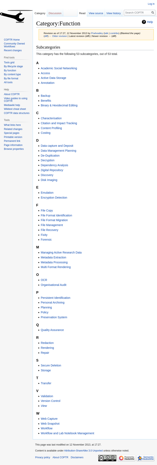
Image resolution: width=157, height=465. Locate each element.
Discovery (47, 175)
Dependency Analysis (54, 165)
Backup (45, 95)
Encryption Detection (54, 197)
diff (46, 36)
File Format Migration (54, 220)
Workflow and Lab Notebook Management (67, 433)
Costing (45, 132)
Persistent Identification (55, 297)
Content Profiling (51, 128)
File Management (52, 225)
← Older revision (58, 36)
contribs (114, 33)
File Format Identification (56, 215)
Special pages (11, 133)
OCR (44, 280)
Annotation (47, 82)
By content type (12, 74)
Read (82, 13)
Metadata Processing (54, 262)
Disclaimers (77, 457)
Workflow (46, 428)
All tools (8, 82)
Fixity (44, 234)
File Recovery (49, 230)
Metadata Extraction (53, 257)
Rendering (47, 347)
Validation (47, 396)
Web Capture (49, 418)
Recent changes (13, 50)
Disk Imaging (49, 180)
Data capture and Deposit (57, 145)
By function (10, 70)
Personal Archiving (52, 302)
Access (45, 73)
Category (40, 13)
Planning (46, 307)
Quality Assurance (52, 330)
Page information (13, 145)
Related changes (13, 129)
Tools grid (9, 62)
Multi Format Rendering (56, 267)
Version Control (50, 400)
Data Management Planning (58, 150)
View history (114, 13)
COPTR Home (12, 39)
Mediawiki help (12, 105)
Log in (151, 3)
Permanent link (12, 141)
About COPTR (12, 94)
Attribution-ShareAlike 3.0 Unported (83, 450)
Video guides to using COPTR (15, 100)
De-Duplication (50, 155)
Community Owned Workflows (14, 45)
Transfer (46, 383)
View (44, 405)
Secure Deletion (51, 365)
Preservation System (54, 317)
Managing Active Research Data (61, 252)
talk (106, 33)
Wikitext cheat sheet (15, 109)
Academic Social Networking (59, 68)
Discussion (55, 13)
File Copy (47, 210)
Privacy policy (42, 457)
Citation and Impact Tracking (59, 123)
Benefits (46, 100)
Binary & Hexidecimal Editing (59, 105)
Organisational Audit (53, 285)
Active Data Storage (53, 78)
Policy (44, 312)
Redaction (47, 342)
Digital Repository (52, 170)
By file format (11, 78)
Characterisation (51, 118)
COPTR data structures (16, 113)
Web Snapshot (50, 423)
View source (96, 13)
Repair (45, 352)
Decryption (47, 160)
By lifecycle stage (13, 66)
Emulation (47, 192)
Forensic (46, 239)
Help (150, 22)
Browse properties (14, 149)
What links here (12, 125)
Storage (46, 370)
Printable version (13, 137)
